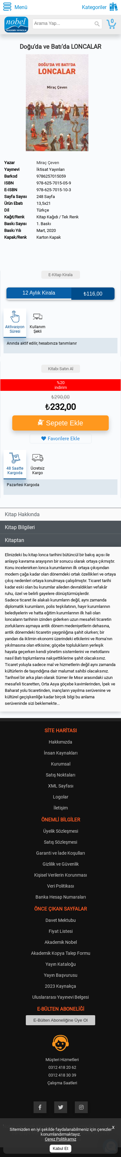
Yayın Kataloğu (60, 964)
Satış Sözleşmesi (60, 842)
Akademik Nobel (61, 942)
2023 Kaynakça (60, 986)
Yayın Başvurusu (60, 975)
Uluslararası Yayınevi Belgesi (60, 997)
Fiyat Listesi (61, 931)
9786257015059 (51, 176)
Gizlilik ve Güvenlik (61, 864)
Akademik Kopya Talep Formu (60, 953)
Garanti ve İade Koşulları (60, 853)
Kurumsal (60, 763)
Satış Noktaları (60, 774)
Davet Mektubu (60, 920)
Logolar (60, 796)
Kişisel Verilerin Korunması (60, 875)
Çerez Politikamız (60, 1139)
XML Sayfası (60, 785)
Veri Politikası (60, 886)
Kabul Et (60, 1148)
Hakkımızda (60, 742)
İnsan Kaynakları (60, 753)
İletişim (61, 807)
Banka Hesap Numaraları (60, 897)
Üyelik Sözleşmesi (60, 831)
